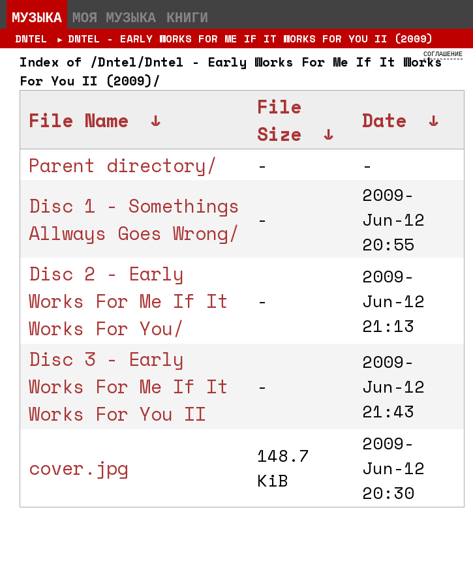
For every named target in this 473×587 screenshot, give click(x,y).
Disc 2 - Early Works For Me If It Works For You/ (128, 301)
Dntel (31, 38)
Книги (187, 17)
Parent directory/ (123, 165)
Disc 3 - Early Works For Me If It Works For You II (128, 386)
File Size (279, 120)
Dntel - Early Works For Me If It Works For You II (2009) (250, 38)
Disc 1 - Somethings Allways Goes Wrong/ (134, 219)
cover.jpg (79, 467)
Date (384, 120)
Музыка (37, 17)
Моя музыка (114, 17)
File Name (79, 120)
